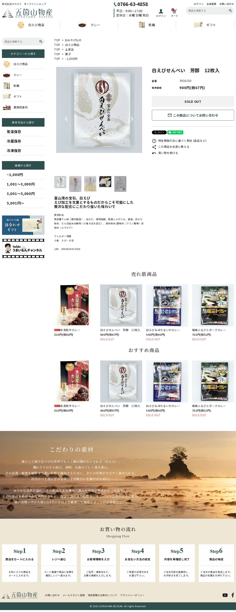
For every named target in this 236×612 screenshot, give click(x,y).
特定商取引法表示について (102, 595)
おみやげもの (73, 40)
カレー (88, 25)
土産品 (69, 49)
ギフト (205, 24)
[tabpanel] (99, 110)
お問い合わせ (226, 4)
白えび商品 (30, 24)
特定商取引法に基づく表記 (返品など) (179, 140)
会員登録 (211, 4)
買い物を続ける (165, 153)
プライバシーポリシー (132, 595)
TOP (57, 40)
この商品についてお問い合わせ (193, 115)
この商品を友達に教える (170, 146)
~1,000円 (71, 59)
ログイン (199, 4)
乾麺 (147, 25)
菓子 (68, 54)
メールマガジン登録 (74, 595)
